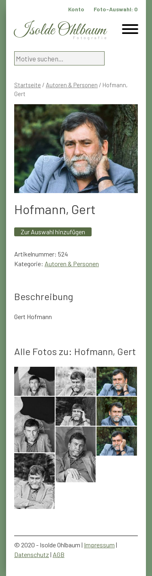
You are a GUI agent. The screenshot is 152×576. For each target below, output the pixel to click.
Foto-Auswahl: (116, 9)
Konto (76, 9)
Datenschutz (31, 554)
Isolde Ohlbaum (60, 30)
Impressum (99, 545)
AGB (58, 554)
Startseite (27, 84)
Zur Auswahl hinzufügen (53, 231)
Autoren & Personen (72, 84)
